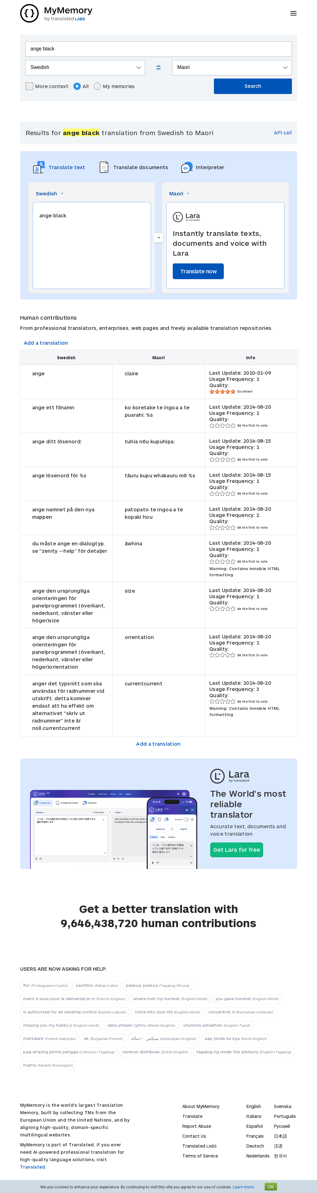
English (253, 1106)
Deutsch (255, 1145)
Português (285, 1116)
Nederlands (258, 1155)
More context (47, 86)
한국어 (280, 1155)
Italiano (254, 1116)
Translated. (33, 1167)
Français (255, 1136)
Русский (282, 1126)
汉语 (278, 1145)
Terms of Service (200, 1155)
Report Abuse (196, 1126)
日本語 (280, 1136)
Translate (192, 1116)
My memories (114, 86)
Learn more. (243, 1187)
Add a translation (46, 343)
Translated (199, 1145)
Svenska (282, 1106)
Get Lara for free (236, 849)
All (81, 86)
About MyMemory (200, 1106)
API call (283, 132)
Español (254, 1126)
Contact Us (194, 1136)
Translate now (198, 271)
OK (271, 1186)
